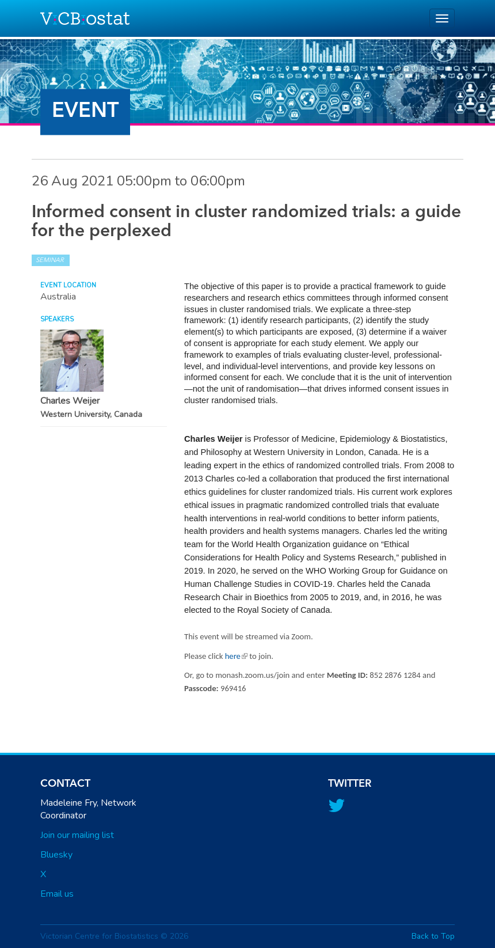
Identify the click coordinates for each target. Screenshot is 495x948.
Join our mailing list (77, 835)
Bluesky (56, 854)
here (236, 656)
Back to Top (433, 936)
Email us (57, 894)
